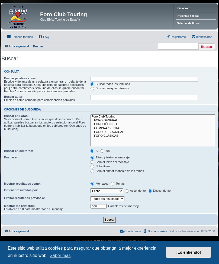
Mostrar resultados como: (22, 183)
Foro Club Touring (152, 117)
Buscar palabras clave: (20, 78)
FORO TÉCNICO (152, 124)
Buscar (206, 46)
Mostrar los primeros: (19, 205)
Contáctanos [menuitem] (130, 231)
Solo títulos (100, 166)
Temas (117, 183)
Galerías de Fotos (188, 23)
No (105, 150)
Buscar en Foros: (16, 116)
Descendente (159, 190)
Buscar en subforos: (18, 150)
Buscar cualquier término (110, 88)
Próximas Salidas (188, 15)
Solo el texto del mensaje (110, 162)
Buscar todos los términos (110, 84)
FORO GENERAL (152, 120)
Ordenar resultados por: (21, 190)
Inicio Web (183, 8)
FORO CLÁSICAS (152, 136)
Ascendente (135, 190)
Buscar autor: (14, 96)
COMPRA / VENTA (152, 128)
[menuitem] (43, 37)
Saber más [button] (60, 255)
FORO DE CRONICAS (152, 132)
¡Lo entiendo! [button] (188, 252)
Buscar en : (12, 157)
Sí (94, 150)
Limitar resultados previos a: (24, 198)
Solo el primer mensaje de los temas (117, 170)
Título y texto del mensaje (110, 157)
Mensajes (99, 183)
